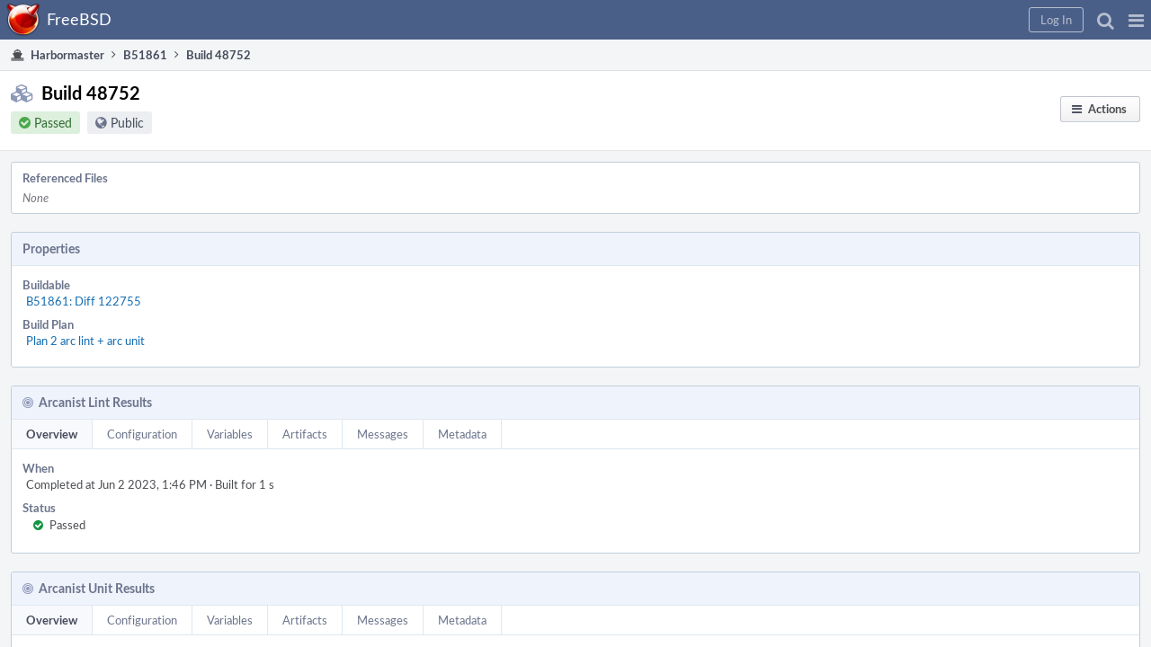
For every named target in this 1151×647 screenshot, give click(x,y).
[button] (846, 19)
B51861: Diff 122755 (256, 251)
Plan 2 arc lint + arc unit (258, 270)
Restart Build (913, 221)
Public (145, 133)
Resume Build (915, 268)
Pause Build (909, 244)
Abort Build (909, 291)
